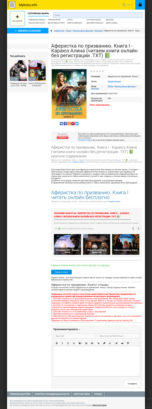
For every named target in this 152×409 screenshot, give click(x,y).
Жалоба (62, 137)
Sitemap (98, 394)
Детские (110, 20)
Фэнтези (95, 88)
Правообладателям (20, 394)
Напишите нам (84, 140)
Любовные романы (37, 20)
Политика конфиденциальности (52, 394)
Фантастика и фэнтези (38, 23)
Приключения (54, 20)
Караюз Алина (114, 81)
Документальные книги (97, 23)
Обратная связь (82, 394)
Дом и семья (111, 23)
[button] (56, 343)
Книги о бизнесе (74, 23)
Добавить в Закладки (28, 31)
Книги (110, 86)
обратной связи (99, 405)
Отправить (132, 384)
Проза (70, 20)
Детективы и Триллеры (58, 23)
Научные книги (94, 20)
